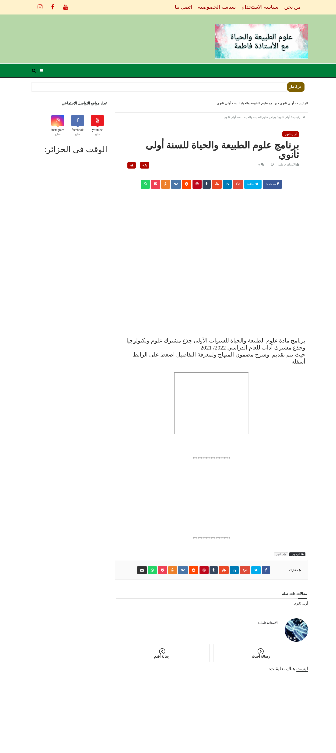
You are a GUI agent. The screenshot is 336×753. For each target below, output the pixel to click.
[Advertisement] (211, 222)
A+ (144, 165)
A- (131, 165)
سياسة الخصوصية (217, 7)
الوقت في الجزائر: (75, 149)
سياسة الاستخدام (260, 7)
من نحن (292, 7)
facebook (272, 184)
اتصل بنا (183, 7)
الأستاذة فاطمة (287, 164)
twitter (253, 184)
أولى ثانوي (291, 134)
